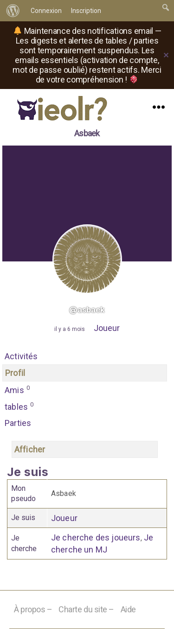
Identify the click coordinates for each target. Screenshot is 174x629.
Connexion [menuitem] (46, 10)
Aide (128, 609)
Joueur (107, 328)
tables (19, 406)
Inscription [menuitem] (86, 10)
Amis (17, 389)
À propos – (33, 609)
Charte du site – (86, 609)
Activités (21, 356)
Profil (15, 373)
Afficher (29, 449)
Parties (18, 423)
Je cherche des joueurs (96, 537)
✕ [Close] (166, 55)
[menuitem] (13, 10)
